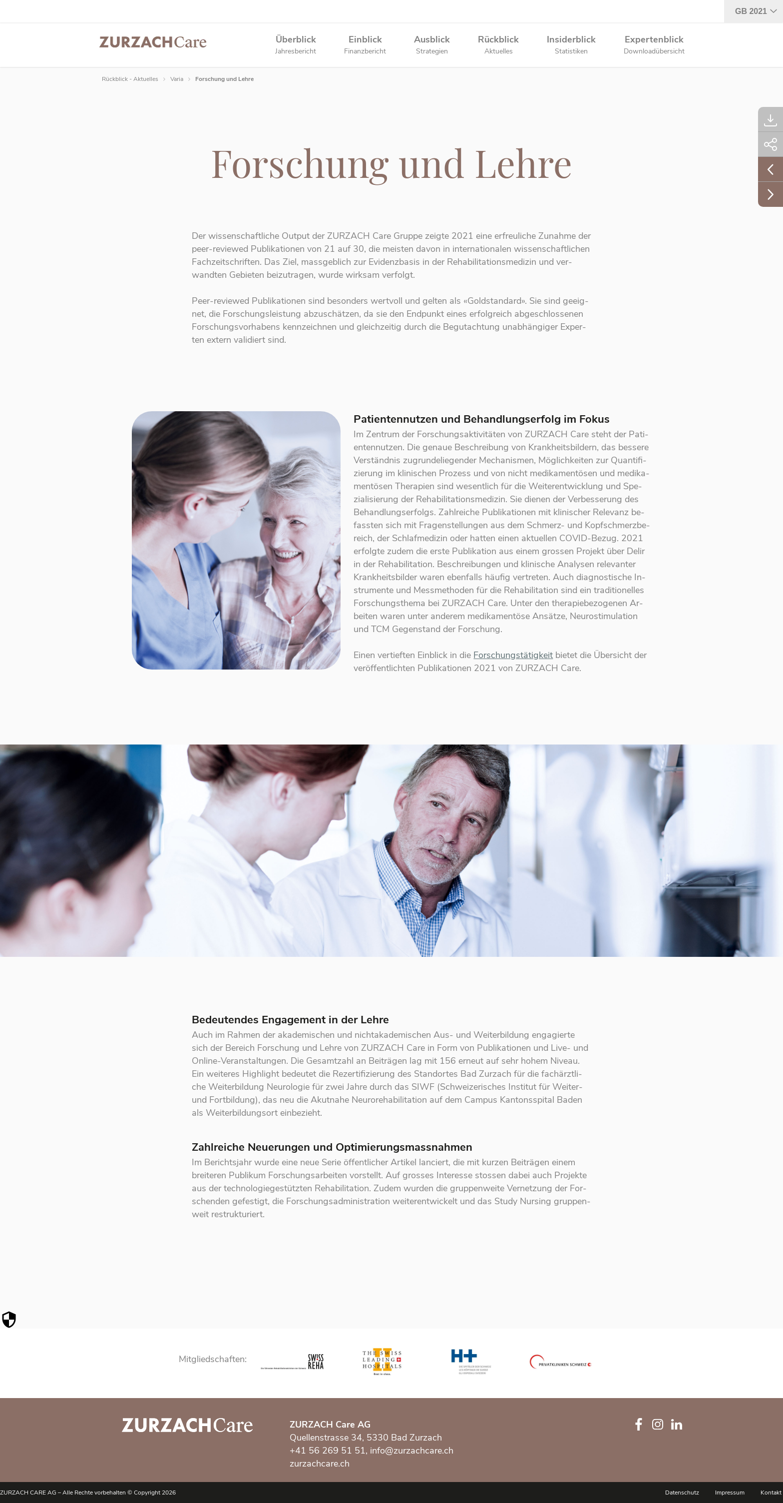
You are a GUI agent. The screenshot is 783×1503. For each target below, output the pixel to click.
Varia (176, 79)
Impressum (730, 1493)
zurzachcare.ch (320, 1464)
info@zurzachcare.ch (411, 1451)
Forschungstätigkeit (513, 659)
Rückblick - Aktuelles (130, 79)
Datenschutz (682, 1493)
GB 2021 (751, 11)
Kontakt (771, 1493)
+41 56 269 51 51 (328, 1451)
